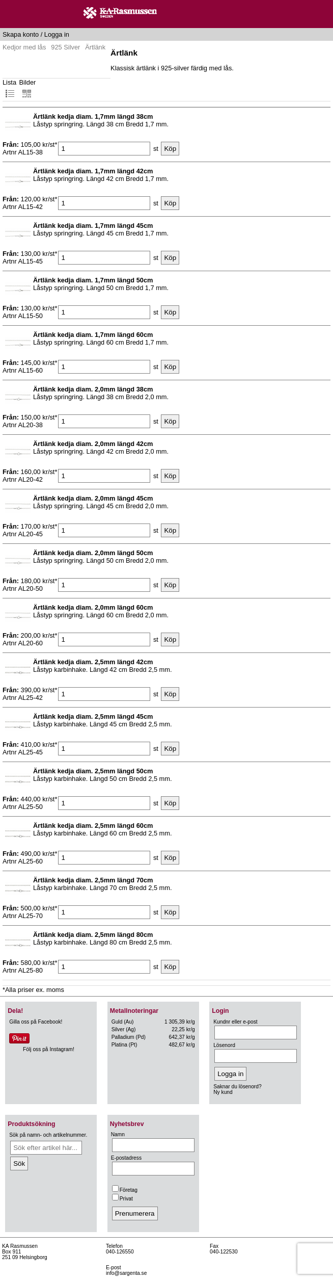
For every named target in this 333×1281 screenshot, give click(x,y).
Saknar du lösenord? (237, 1086)
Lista (9, 88)
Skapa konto (21, 34)
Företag (124, 1190)
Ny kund (223, 1092)
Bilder (27, 88)
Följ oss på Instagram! (48, 1049)
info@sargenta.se (126, 1273)
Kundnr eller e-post (235, 1022)
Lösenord (224, 1045)
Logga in (56, 34)
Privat (122, 1198)
